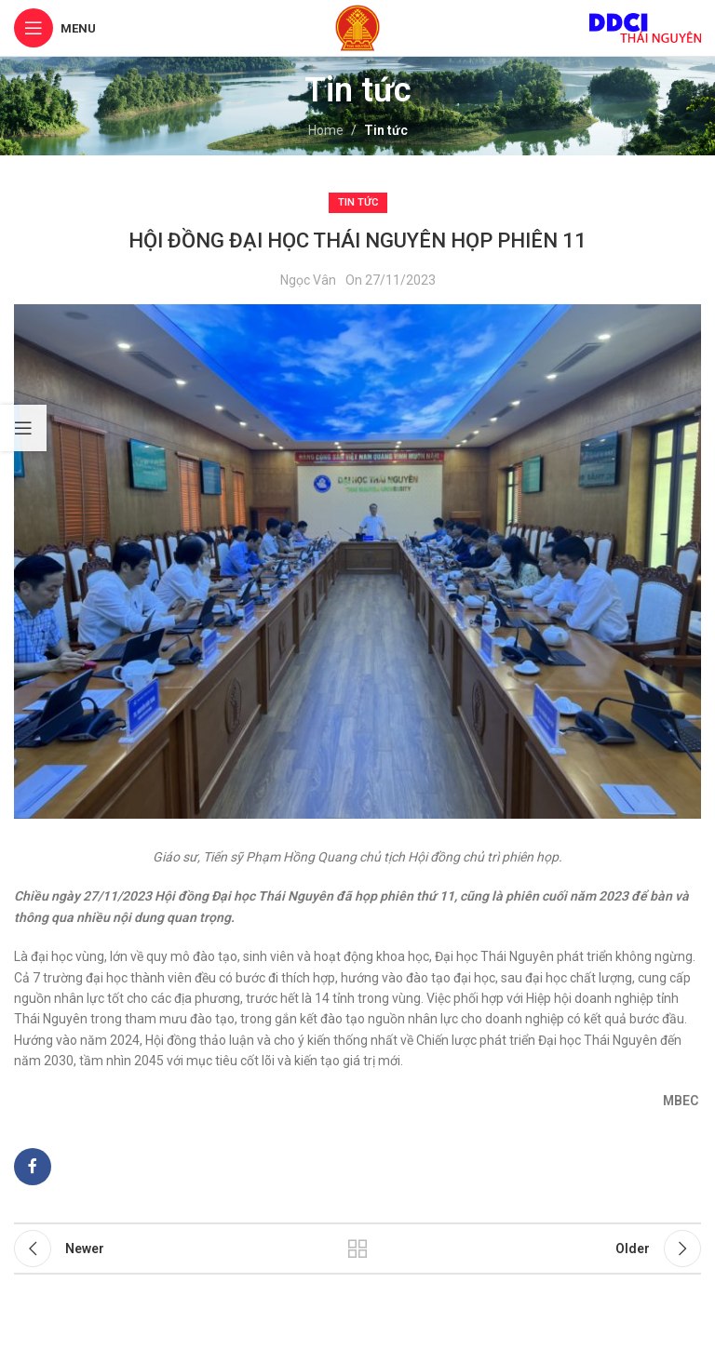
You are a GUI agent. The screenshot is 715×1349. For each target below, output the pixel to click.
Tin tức (386, 130)
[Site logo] (357, 27)
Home (326, 130)
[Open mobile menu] (55, 28)
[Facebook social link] (32, 1166)
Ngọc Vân (308, 280)
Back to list (357, 1248)
